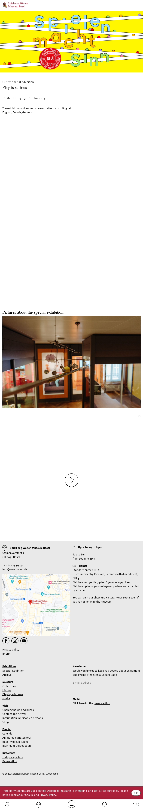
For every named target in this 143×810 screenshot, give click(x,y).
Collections (9, 686)
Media (6, 698)
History (6, 690)
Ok (136, 793)
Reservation (9, 761)
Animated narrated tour (16, 737)
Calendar (7, 733)
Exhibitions (9, 666)
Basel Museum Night (15, 741)
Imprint (6, 653)
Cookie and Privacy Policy (40, 794)
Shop (5, 722)
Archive (7, 674)
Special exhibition (13, 670)
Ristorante (8, 753)
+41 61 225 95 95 (12, 565)
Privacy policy (10, 649)
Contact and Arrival (14, 713)
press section (102, 703)
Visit (5, 706)
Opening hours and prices (18, 709)
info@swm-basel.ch (14, 569)
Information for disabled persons (22, 718)
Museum (7, 682)
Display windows (12, 694)
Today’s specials (12, 757)
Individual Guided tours (16, 745)
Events (6, 729)
